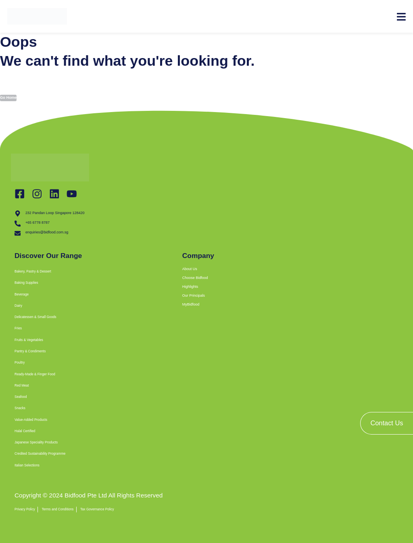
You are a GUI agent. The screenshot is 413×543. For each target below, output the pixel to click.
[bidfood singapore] (292, 420)
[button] (115, 275)
